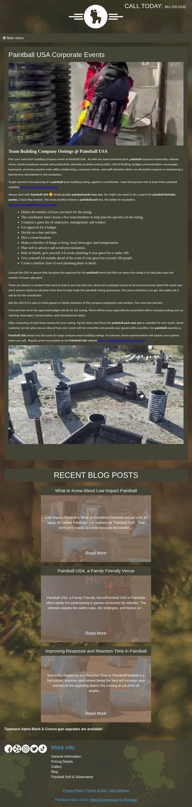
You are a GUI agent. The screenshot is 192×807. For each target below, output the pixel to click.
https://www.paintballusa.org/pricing (121, 340)
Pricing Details (62, 761)
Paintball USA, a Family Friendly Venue (96, 570)
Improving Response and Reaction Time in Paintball (96, 650)
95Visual (130, 800)
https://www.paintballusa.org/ (39, 187)
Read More (96, 553)
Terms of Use (97, 790)
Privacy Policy (73, 790)
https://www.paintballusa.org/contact (32, 205)
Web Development (104, 800)
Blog (54, 772)
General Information (66, 756)
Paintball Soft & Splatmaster (72, 777)
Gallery (56, 766)
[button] (96, 37)
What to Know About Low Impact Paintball (96, 490)
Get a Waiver (119, 790)
